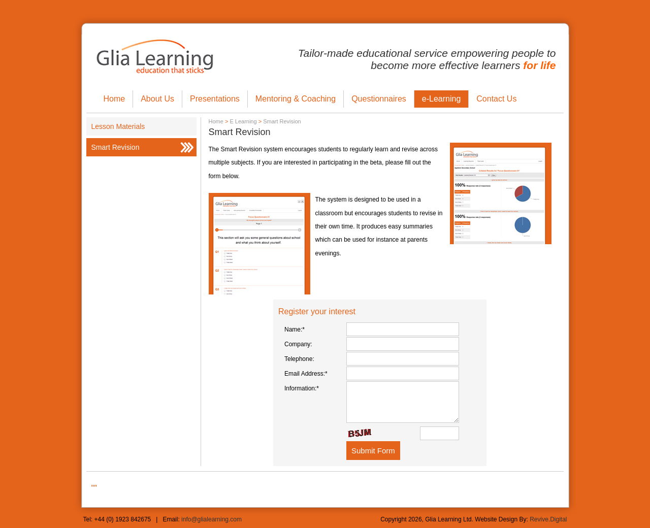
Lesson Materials (118, 126)
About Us (157, 98)
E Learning (243, 121)
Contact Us (496, 98)
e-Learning (441, 98)
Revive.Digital (548, 519)
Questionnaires (378, 98)
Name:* (294, 329)
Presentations (215, 98)
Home (114, 98)
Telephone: (299, 358)
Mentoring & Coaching (295, 98)
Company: (298, 344)
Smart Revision (115, 147)
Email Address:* (306, 373)
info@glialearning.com (211, 519)
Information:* (301, 388)
